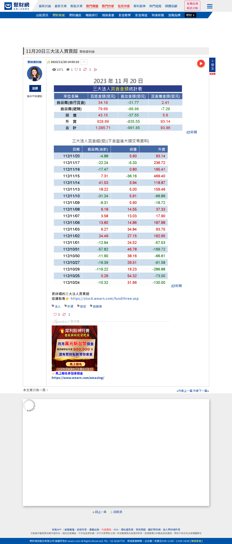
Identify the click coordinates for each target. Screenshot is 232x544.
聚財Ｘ (190, 15)
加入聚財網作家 (171, 529)
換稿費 (212, 73)
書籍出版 (94, 529)
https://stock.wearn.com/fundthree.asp (105, 298)
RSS (116, 529)
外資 (70, 306)
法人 (58, 306)
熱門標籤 (92, 6)
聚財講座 (75, 15)
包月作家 (124, 6)
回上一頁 (100, 512)
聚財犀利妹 (87, 51)
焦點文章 (76, 6)
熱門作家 (108, 6)
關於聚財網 (154, 529)
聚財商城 (58, 15)
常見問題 (141, 529)
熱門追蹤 (155, 6)
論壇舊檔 (69, 529)
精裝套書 (108, 15)
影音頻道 (141, 15)
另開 (192, 132)
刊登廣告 (106, 529)
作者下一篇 (201, 391)
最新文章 (61, 6)
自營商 (97, 306)
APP (32, 96)
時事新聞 (158, 15)
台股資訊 (42, 15)
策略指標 (174, 15)
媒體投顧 (171, 6)
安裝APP (57, 529)
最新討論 (45, 6)
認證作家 (82, 529)
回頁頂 (118, 512)
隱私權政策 (127, 529)
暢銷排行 (92, 15)
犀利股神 (139, 6)
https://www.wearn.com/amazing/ (78, 377)
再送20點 (192, 8)
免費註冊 (192, 4)
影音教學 (125, 15)
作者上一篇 (184, 391)
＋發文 (212, 65)
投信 (83, 306)
